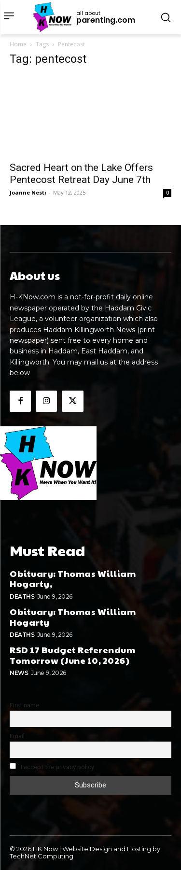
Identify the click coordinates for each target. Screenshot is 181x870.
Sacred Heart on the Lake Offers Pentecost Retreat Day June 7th (81, 173)
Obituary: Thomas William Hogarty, (73, 578)
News (19, 672)
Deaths (22, 596)
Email (17, 736)
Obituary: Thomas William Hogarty (73, 616)
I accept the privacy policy (52, 767)
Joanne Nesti (28, 192)
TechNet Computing (41, 856)
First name (24, 705)
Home (18, 44)
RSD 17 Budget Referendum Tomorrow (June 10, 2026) (72, 655)
